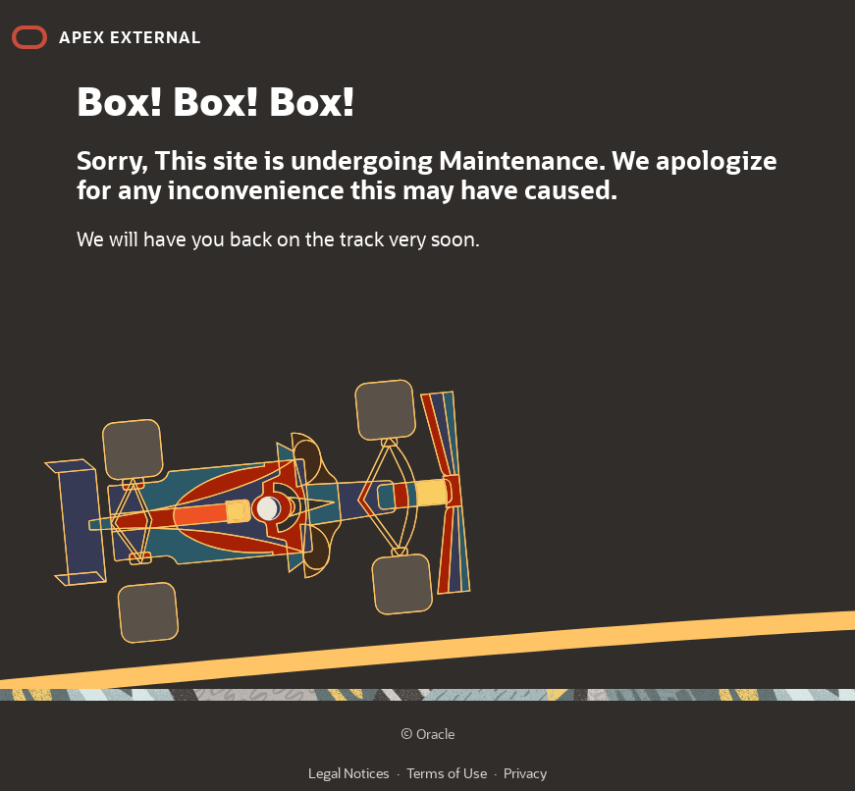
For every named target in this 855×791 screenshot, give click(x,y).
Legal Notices (349, 773)
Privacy (525, 773)
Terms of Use (446, 773)
